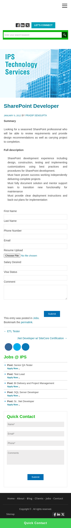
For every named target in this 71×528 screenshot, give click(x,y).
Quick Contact (35, 523)
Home (11, 498)
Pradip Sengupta (36, 115)
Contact (58, 498)
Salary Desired (12, 262)
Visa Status (10, 272)
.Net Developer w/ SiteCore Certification (42, 338)
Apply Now (12, 368)
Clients (39, 498)
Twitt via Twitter (28, 25)
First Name (10, 211)
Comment (9, 281)
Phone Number (13, 230)
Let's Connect (43, 25)
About (21, 498)
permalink (26, 322)
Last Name (10, 221)
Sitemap (10, 514)
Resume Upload (13, 250)
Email (7, 240)
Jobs (36, 318)
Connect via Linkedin (23, 25)
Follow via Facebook (18, 25)
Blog (29, 498)
